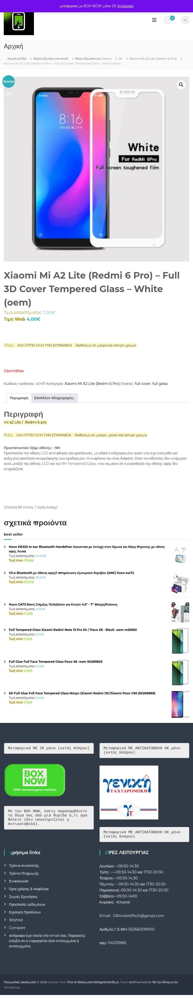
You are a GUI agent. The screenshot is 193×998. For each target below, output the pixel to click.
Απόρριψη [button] (125, 6)
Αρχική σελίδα (16, 58)
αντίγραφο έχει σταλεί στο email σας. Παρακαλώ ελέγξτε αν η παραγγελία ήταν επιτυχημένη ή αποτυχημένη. (47, 943)
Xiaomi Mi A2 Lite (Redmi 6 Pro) (153, 58)
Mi (120, 58)
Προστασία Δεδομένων (27, 907)
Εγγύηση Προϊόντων (25, 915)
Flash (124, 985)
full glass (160, 383)
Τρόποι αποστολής (24, 868)
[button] (181, 84)
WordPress (12, 990)
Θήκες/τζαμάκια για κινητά (50, 58)
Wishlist (16, 923)
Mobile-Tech (57, 985)
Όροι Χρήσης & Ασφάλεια (29, 892)
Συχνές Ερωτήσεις (23, 899)
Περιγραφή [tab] (19, 398)
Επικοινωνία (18, 884)
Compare (17, 931)
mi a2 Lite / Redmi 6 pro (25, 422)
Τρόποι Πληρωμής (23, 876)
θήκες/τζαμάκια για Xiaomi (93, 58)
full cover (143, 383)
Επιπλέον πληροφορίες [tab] (54, 398)
